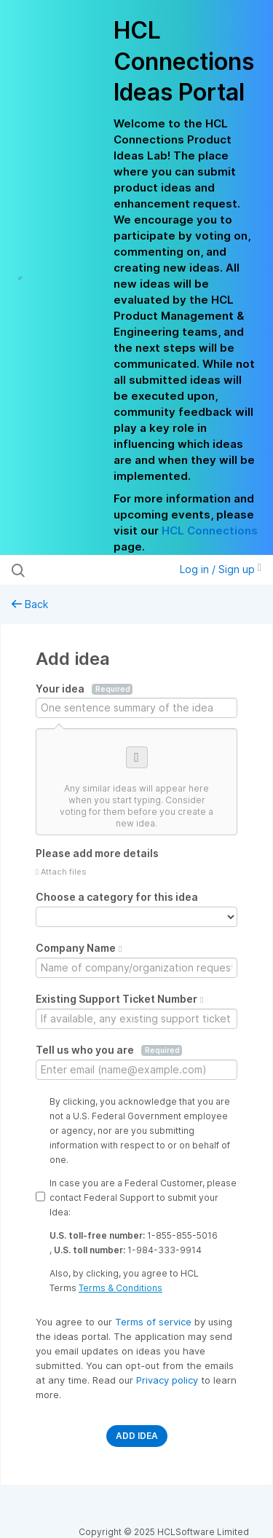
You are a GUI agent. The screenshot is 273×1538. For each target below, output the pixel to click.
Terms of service (154, 1322)
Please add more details (97, 853)
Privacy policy (168, 1380)
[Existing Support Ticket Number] (136, 1019)
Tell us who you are (109, 1050)
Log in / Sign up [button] (220, 569)
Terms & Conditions (120, 1287)
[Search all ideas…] (87, 570)
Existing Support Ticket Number (119, 999)
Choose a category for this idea (117, 897)
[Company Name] (136, 968)
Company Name (79, 948)
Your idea (84, 688)
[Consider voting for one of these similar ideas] (136, 782)
